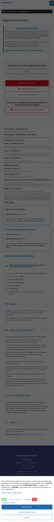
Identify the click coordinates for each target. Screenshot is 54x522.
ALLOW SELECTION (27, 512)
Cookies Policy (17, 492)
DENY (27, 517)
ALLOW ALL (27, 507)
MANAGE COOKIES (9, 503)
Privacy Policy (6, 492)
